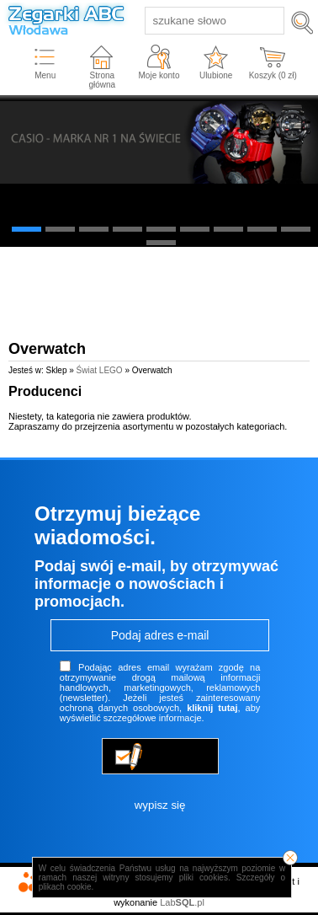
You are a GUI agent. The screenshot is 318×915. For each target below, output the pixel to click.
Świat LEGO (100, 370)
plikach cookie (65, 886)
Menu (45, 75)
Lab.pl (182, 902)
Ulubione (215, 75)
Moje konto (159, 75)
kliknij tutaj (212, 708)
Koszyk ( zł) (273, 75)
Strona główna (101, 80)
